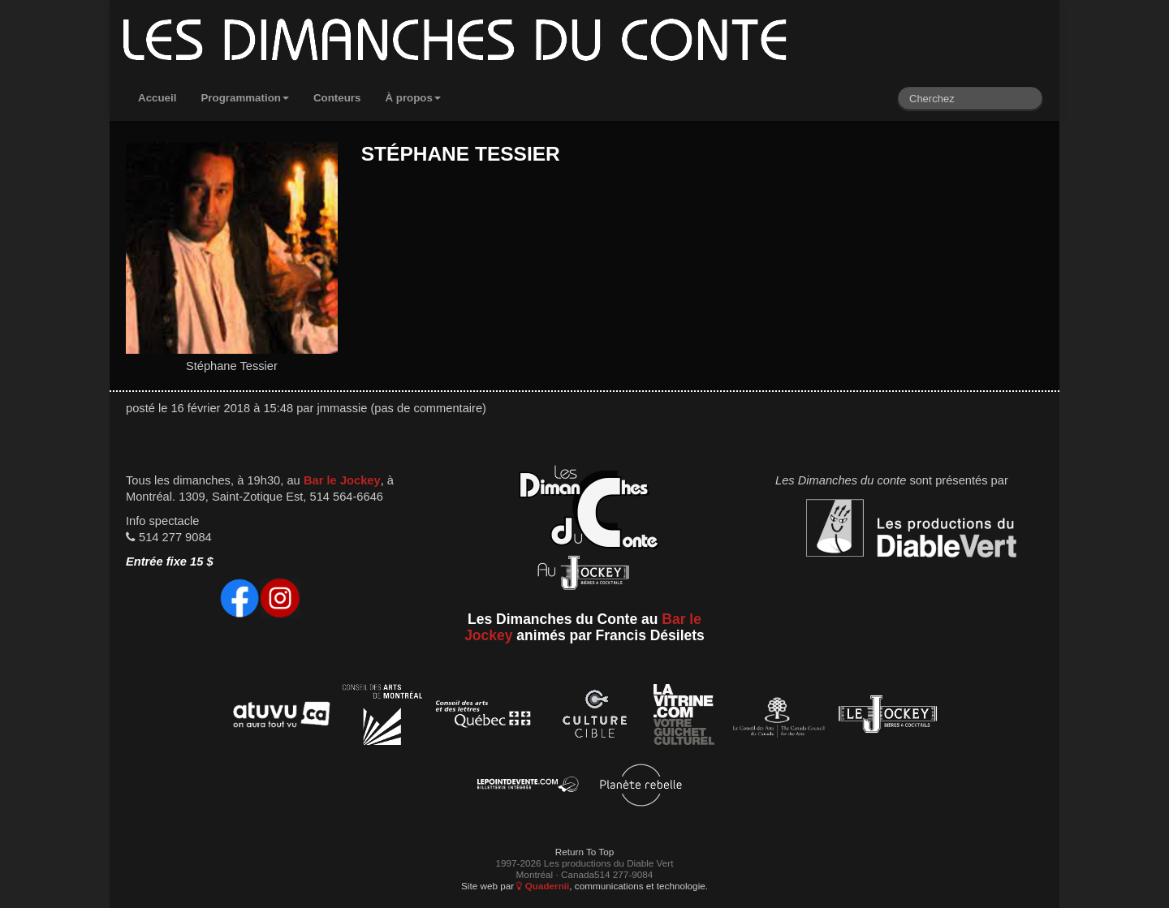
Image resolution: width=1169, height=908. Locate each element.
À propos (413, 98)
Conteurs (337, 98)
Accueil (157, 98)
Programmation (245, 98)
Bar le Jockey (342, 480)
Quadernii (542, 885)
